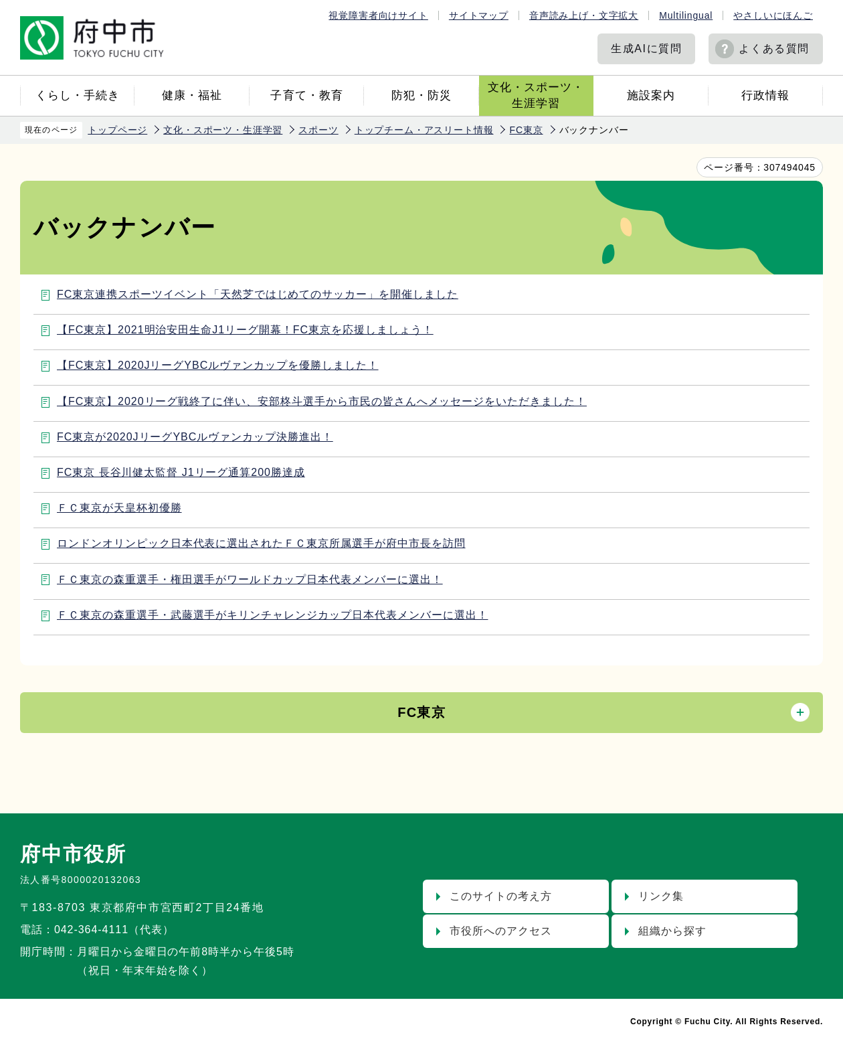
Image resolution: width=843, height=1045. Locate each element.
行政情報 (765, 95)
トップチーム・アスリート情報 (424, 130)
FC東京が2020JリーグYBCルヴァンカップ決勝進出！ (195, 437)
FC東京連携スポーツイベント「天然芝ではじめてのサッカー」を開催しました (257, 294)
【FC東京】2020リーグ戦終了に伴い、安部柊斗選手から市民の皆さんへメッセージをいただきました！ (322, 401)
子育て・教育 (306, 95)
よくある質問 (774, 48)
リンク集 (661, 896)
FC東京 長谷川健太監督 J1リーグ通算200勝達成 (181, 472)
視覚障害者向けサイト (378, 15)
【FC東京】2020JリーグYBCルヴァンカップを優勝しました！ (218, 365)
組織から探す (672, 931)
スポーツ (318, 130)
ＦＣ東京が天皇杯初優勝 (119, 507)
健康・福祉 (192, 95)
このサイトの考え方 (501, 896)
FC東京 (526, 130)
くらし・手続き (77, 95)
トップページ (117, 130)
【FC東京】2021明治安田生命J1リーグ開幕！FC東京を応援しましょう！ (245, 329)
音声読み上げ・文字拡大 (583, 15)
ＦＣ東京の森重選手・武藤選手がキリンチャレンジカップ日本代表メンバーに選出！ (272, 615)
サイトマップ (478, 15)
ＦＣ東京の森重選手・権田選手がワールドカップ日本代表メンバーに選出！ (250, 579)
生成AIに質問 (646, 48)
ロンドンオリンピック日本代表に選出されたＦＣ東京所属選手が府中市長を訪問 (261, 543)
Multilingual (686, 15)
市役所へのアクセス (501, 931)
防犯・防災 (421, 95)
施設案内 (651, 95)
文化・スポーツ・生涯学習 (536, 95)
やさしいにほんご (773, 15)
